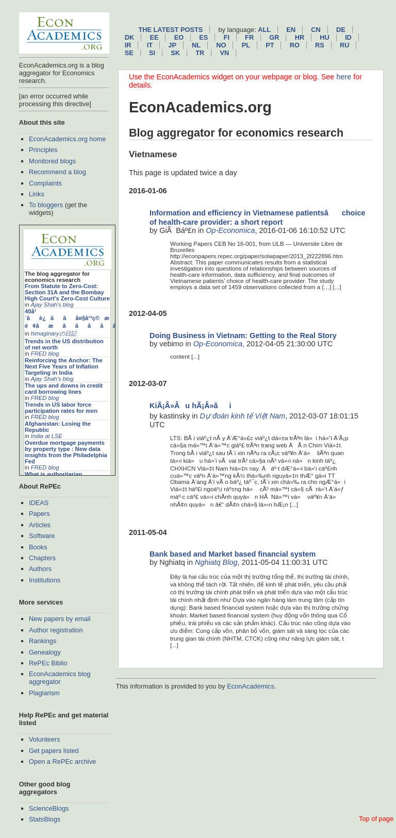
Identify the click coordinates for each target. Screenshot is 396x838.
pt (270, 45)
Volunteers (44, 739)
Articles (40, 525)
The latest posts (170, 29)
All (264, 29)
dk (129, 37)
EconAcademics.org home (67, 139)
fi (226, 37)
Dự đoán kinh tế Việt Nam (243, 416)
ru (344, 45)
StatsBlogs (44, 819)
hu (324, 37)
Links (36, 194)
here (343, 77)
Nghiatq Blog (216, 562)
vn (224, 53)
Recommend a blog (57, 172)
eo (179, 37)
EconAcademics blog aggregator (60, 677)
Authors (40, 569)
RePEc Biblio (48, 663)
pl (246, 45)
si (152, 53)
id (348, 37)
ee (154, 37)
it (150, 45)
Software (42, 536)
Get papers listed (54, 751)
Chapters (42, 558)
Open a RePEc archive (62, 761)
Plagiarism (44, 693)
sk (175, 53)
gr (274, 37)
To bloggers (46, 205)
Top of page (376, 819)
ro (295, 45)
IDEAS (38, 503)
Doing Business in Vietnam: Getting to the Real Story (243, 335)
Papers (39, 513)
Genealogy (45, 652)
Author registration (56, 630)
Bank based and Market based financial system (233, 554)
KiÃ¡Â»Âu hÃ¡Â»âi (191, 405)
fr (249, 37)
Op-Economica (230, 230)
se (129, 53)
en (290, 29)
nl (196, 45)
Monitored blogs (52, 161)
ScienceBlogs (49, 808)
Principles (43, 150)
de (340, 29)
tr (199, 53)
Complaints (45, 183)
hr (299, 37)
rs (319, 45)
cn (315, 29)
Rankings (42, 641)
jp (172, 45)
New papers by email (60, 619)
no (221, 45)
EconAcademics (250, 686)
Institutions (44, 580)
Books (38, 547)
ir (128, 45)
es (203, 37)
